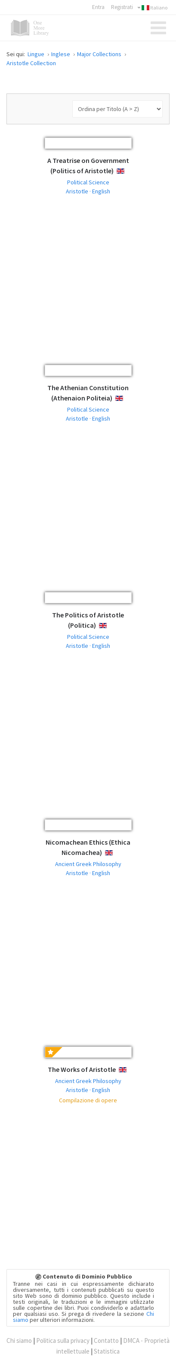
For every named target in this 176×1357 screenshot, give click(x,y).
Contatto (106, 1340)
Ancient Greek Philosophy (88, 864)
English (127, 171)
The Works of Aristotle (82, 1069)
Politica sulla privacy (63, 1340)
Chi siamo (19, 1340)
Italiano (152, 7)
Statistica (107, 1351)
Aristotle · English (88, 191)
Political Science (88, 182)
